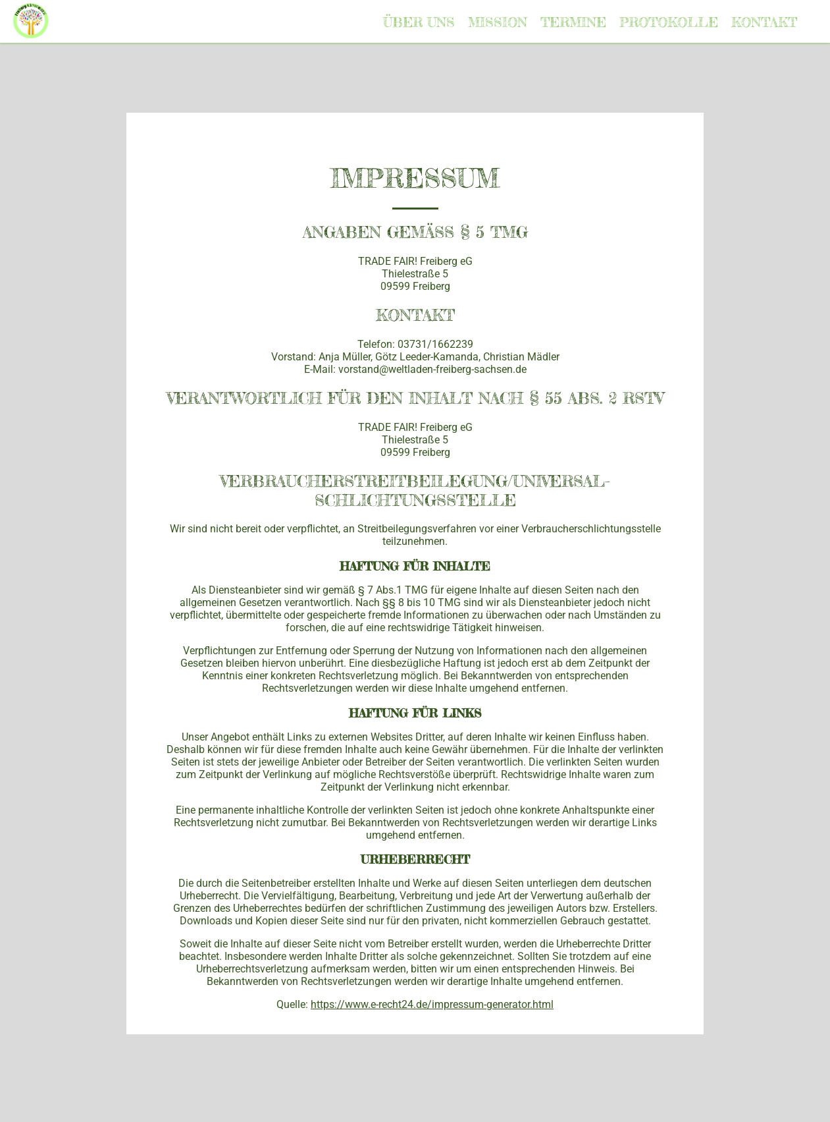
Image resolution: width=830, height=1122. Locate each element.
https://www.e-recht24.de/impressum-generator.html (432, 1004)
